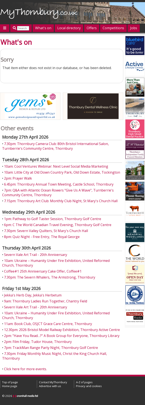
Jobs (133, 28)
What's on (43, 28)
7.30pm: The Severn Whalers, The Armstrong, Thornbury (49, 277)
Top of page (10, 382)
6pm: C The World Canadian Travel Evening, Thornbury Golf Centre (57, 224)
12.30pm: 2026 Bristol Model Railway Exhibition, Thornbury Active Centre (62, 329)
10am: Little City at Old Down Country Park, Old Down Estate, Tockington (62, 172)
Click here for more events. (25, 369)
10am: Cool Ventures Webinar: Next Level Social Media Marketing (56, 166)
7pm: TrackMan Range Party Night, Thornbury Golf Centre (51, 347)
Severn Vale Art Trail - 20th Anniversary (35, 254)
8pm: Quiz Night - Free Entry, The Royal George (42, 236)
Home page (9, 386)
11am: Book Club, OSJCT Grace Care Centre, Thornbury (48, 323)
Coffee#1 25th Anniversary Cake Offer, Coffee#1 (43, 271)
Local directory (69, 28)
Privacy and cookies (89, 386)
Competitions (113, 28)
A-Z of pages (84, 382)
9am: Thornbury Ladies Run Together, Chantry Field (45, 301)
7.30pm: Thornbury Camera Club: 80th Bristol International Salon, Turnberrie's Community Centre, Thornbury (55, 146)
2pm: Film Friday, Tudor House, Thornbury (38, 341)
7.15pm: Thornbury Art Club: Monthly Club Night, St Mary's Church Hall (61, 201)
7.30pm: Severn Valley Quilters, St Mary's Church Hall (46, 230)
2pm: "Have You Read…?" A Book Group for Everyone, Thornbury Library (61, 335)
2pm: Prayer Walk (18, 178)
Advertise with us (50, 386)
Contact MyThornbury (53, 382)
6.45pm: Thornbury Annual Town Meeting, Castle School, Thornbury (58, 184)
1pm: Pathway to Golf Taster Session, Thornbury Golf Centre (52, 218)
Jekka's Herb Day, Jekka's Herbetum (33, 295)
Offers (92, 28)
